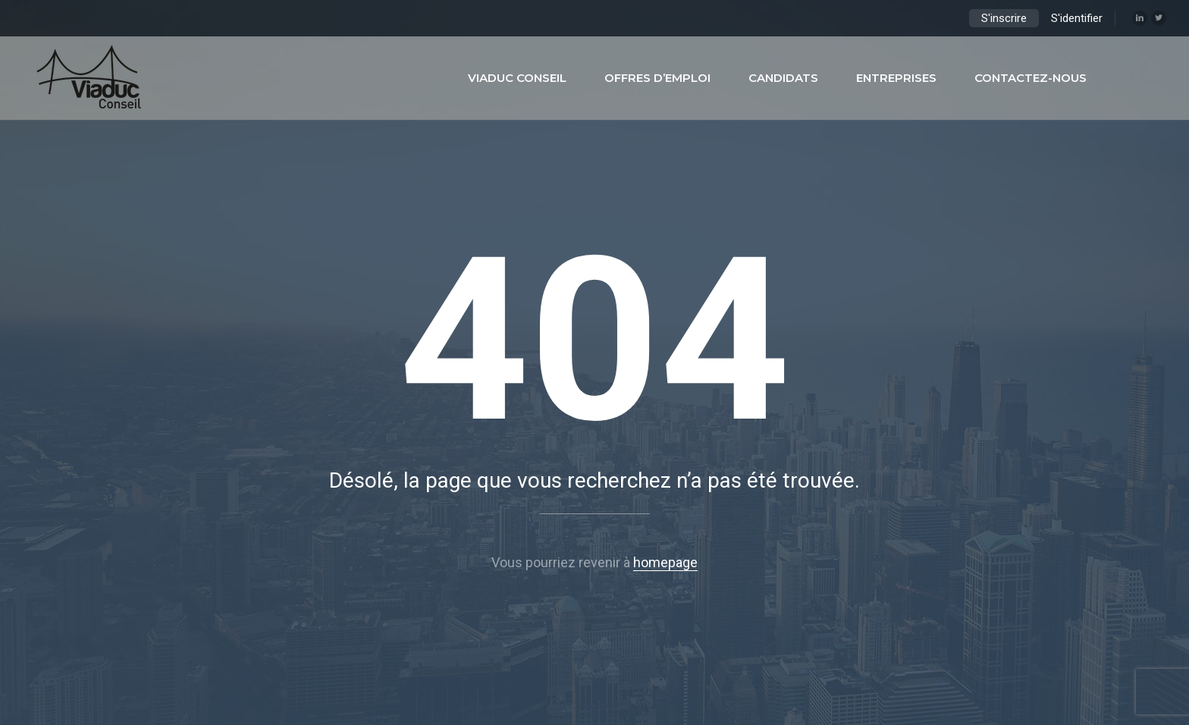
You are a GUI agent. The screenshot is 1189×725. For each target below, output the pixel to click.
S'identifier (1077, 18)
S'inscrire (1004, 18)
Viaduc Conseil (517, 78)
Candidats (783, 78)
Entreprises (896, 78)
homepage (665, 562)
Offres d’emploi (657, 78)
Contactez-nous (1030, 78)
